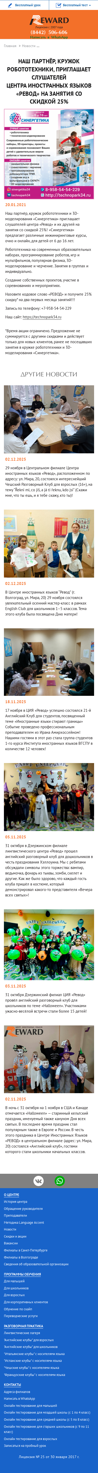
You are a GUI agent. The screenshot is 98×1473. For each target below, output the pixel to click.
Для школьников (16, 1288)
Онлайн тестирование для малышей (30, 1405)
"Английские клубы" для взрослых (29, 1340)
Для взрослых (14, 1295)
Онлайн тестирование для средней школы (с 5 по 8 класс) (46, 1419)
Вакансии (11, 1243)
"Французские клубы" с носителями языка (34, 1375)
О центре (11, 1195)
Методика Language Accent (24, 1222)
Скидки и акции (15, 1236)
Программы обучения (22, 1274)
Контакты (12, 1384)
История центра (15, 1201)
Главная (10, 45)
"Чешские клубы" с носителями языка (31, 1367)
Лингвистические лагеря (22, 1333)
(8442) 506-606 (49, 32)
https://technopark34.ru (42, 316)
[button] (73, 5)
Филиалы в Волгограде (21, 1257)
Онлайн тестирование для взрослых (30, 1439)
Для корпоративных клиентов (26, 1302)
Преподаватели (15, 1215)
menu (86, 22)
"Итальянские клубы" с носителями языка (34, 1354)
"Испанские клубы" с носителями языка (33, 1360)
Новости (29, 45)
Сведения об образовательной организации (36, 1264)
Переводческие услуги (21, 1316)
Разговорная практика (23, 1326)
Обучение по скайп (18, 1309)
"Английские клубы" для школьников (30, 1347)
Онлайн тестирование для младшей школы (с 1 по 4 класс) (47, 1412)
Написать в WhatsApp (49, 37)
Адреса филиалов (17, 1392)
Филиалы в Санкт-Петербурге (26, 1250)
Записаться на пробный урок (25, 1445)
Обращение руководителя (23, 1208)
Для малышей (14, 1281)
